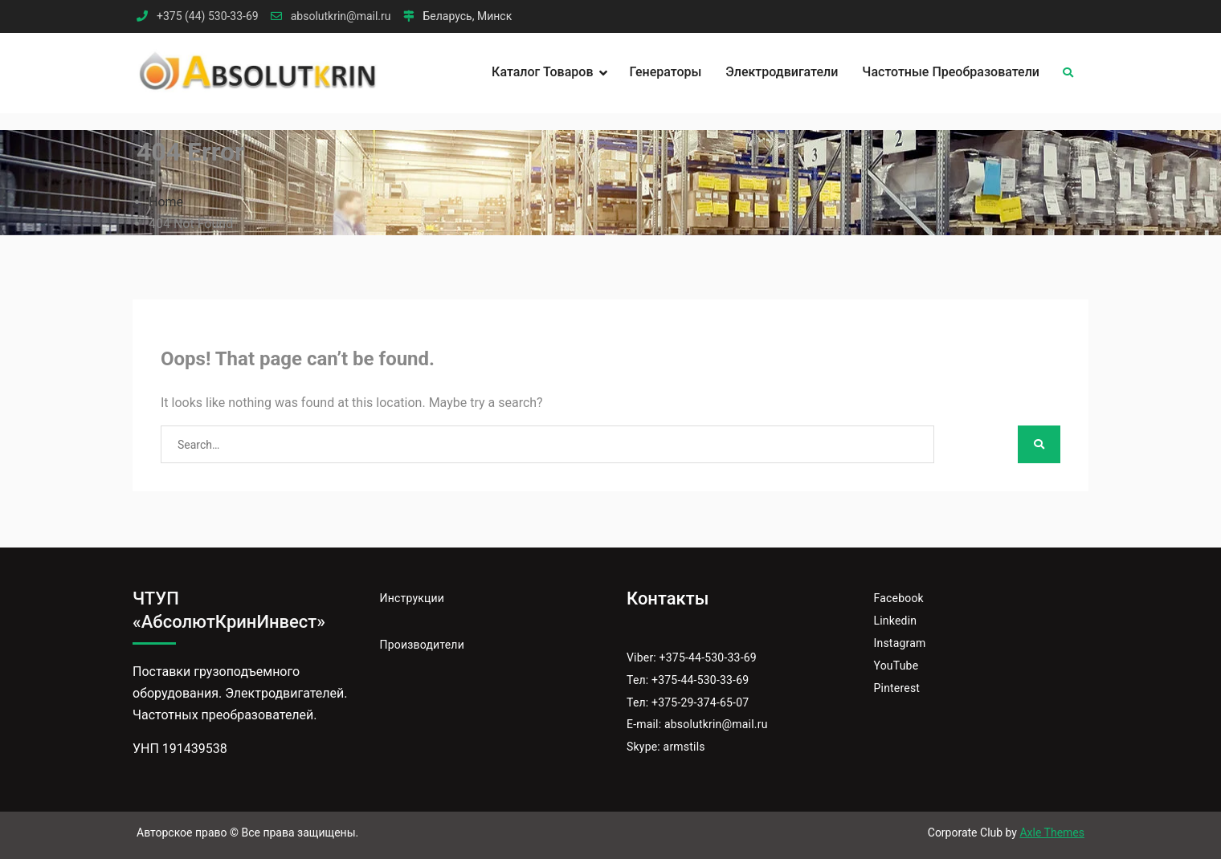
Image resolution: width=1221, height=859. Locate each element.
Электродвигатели (781, 71)
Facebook (899, 598)
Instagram (900, 643)
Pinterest (897, 688)
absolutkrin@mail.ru (341, 16)
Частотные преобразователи (950, 71)
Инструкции (412, 598)
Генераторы (666, 71)
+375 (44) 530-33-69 (208, 16)
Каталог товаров (542, 71)
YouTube (896, 665)
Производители (422, 644)
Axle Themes (1051, 832)
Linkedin (895, 620)
